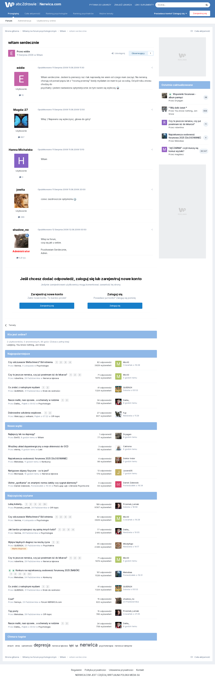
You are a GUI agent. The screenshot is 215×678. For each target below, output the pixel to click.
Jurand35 (127, 466)
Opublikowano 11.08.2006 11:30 (59, 67)
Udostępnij (118, 53)
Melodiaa (18, 457)
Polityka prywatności (95, 662)
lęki (71, 637)
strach (10, 638)
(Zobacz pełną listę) (59, 339)
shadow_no (21, 227)
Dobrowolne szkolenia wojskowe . (25, 409)
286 (21, 215)
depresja (42, 637)
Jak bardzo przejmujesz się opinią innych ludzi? (32, 524)
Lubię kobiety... (15, 500)
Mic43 (126, 360)
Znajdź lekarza (123, 4)
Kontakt (140, 662)
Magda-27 (20, 108)
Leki (40, 445)
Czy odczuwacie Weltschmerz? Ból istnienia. (31, 360)
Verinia (17, 363)
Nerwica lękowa (51, 375)
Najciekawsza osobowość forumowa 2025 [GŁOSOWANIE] (37, 454)
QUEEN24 (18, 387)
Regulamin (76, 662)
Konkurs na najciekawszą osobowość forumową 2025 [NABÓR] (47, 564)
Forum (8, 20)
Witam (39, 55)
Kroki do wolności (51, 387)
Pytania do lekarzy (100, 4)
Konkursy (46, 457)
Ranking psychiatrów (83, 13)
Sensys (17, 595)
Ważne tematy (106, 13)
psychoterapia (106, 638)
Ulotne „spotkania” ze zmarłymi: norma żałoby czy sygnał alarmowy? (42, 478)
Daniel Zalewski (22, 481)
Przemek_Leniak (22, 503)
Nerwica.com (50, 4)
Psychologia (43, 363)
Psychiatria (48, 539)
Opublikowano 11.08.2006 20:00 (60, 187)
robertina (18, 375)
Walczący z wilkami (23, 412)
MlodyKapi (128, 538)
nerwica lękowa (60, 638)
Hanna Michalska (21, 147)
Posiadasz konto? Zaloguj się (170, 13)
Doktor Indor (129, 454)
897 (21, 135)
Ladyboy (11, 343)
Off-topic (55, 412)
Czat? (11, 591)
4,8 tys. (21, 256)
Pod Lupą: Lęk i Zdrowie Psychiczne (71, 481)
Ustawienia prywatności (121, 662)
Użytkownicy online (46, 20)
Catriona (127, 442)
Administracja (24, 20)
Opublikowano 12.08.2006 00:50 (60, 227)
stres (17, 638)
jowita (20, 187)
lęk (76, 638)
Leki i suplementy (144, 4)
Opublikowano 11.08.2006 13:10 (59, 147)
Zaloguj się (115, 303)
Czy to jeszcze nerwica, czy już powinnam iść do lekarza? (38, 372)
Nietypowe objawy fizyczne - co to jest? (28, 466)
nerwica (89, 637)
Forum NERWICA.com (51, 595)
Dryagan (127, 430)
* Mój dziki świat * (178, 108)
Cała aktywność (32, 13)
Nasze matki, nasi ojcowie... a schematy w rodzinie (34, 396)
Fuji (124, 409)
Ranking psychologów (56, 13)
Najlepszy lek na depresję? (21, 430)
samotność (27, 638)
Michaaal (18, 469)
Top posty (13, 604)
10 (21, 95)
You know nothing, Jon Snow (30, 343)
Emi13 (17, 433)
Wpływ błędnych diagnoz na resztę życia (29, 536)
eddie (27, 51)
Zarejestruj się (200, 13)
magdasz (179, 154)
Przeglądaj (13, 15)
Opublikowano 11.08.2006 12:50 (59, 107)
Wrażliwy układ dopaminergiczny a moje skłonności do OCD (38, 442)
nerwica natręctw (123, 638)
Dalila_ (17, 400)
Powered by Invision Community (107, 672)
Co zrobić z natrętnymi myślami (24, 384)
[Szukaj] (171, 4)
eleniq (17, 445)
